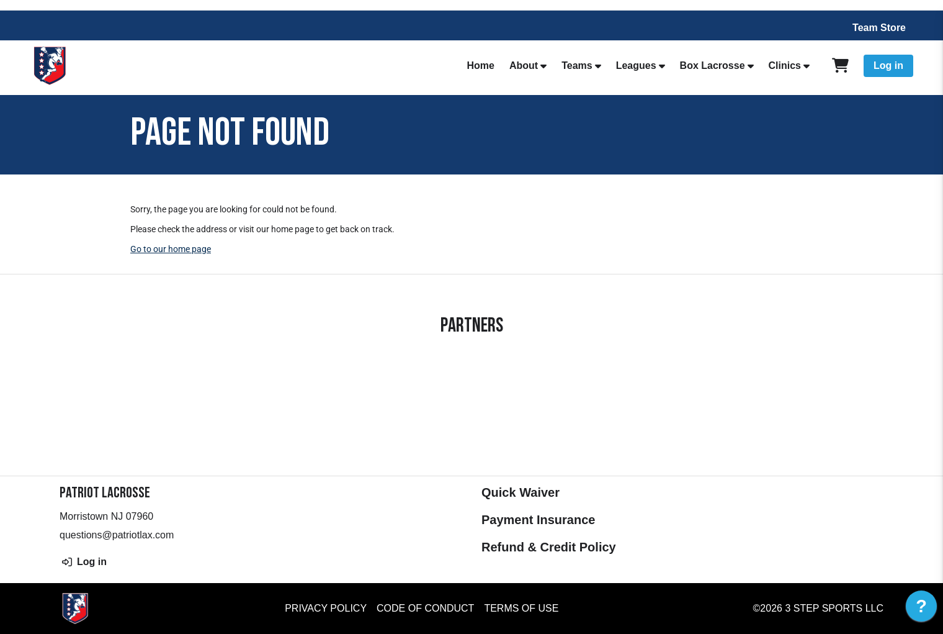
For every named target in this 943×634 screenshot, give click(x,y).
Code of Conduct (425, 608)
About (523, 65)
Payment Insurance (538, 520)
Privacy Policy (326, 608)
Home (480, 65)
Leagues (636, 65)
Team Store (879, 27)
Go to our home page (170, 249)
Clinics (785, 65)
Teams (576, 65)
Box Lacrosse (712, 65)
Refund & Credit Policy (548, 547)
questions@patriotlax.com (117, 535)
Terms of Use (521, 608)
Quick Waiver (520, 492)
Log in (888, 65)
